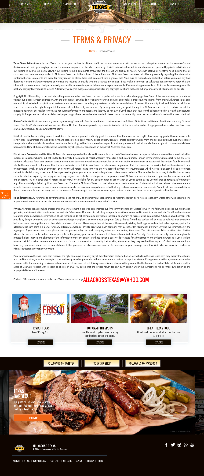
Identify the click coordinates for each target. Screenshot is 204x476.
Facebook (166, 445)
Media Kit (17, 460)
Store (27, 460)
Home (92, 50)
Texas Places (25, 4)
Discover (47, 4)
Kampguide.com (39, 460)
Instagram (179, 445)
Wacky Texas (130, 4)
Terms (100, 460)
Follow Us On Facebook (143, 363)
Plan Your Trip (69, 4)
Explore (40, 342)
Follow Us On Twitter (61, 363)
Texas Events (152, 4)
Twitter (173, 445)
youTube (192, 445)
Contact (80, 460)
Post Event (55, 460)
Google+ (185, 445)
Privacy (90, 460)
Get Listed (67, 460)
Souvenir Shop (102, 363)
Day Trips (174, 4)
